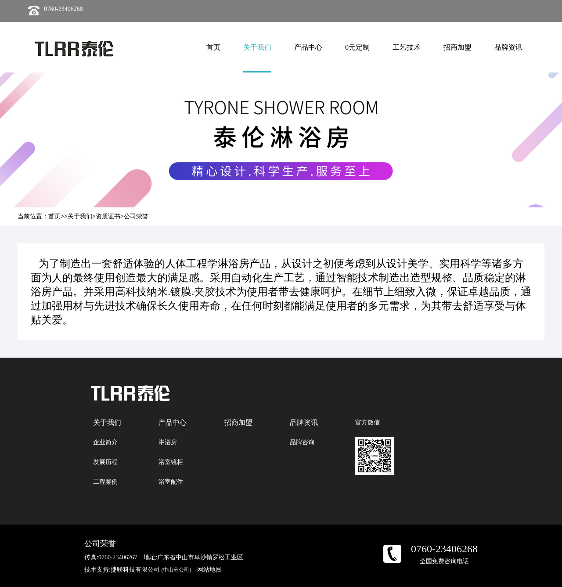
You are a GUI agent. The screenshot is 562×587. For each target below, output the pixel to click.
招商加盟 (457, 47)
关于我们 (257, 47)
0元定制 (357, 47)
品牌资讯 (508, 47)
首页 (213, 47)
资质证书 (108, 216)
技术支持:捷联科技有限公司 (137, 569)
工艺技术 (407, 47)
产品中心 (308, 47)
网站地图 (209, 569)
